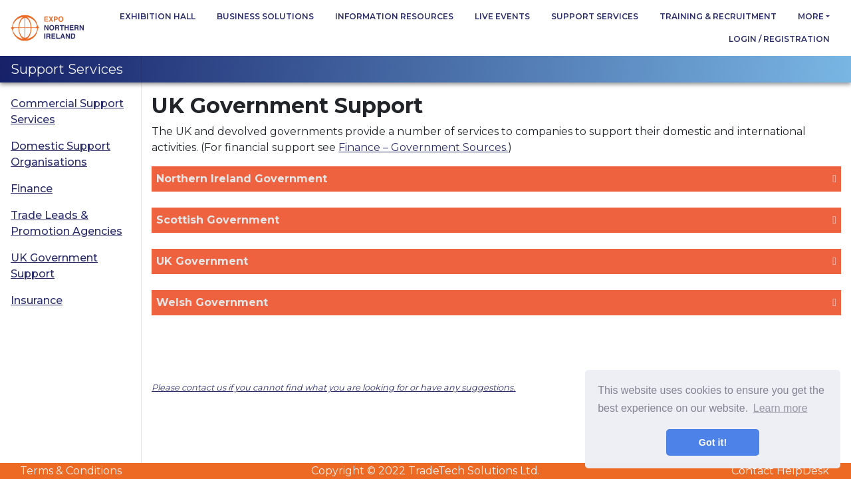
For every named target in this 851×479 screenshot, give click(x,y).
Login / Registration (779, 39)
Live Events (502, 16)
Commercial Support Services (67, 111)
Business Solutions (265, 16)
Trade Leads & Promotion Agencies (66, 223)
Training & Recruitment (718, 16)
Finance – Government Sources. (423, 147)
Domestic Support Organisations (60, 154)
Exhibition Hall (157, 16)
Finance (32, 188)
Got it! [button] (713, 442)
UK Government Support (54, 265)
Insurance (36, 300)
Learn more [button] (780, 408)
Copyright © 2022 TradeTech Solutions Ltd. (425, 470)
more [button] (811, 16)
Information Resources (394, 16)
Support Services (594, 16)
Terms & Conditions (71, 470)
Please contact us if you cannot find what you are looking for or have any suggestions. (333, 388)
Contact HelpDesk (780, 470)
